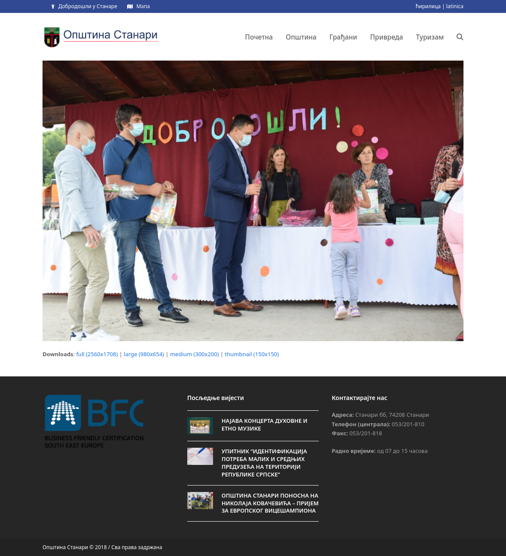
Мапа (142, 6)
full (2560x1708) (97, 354)
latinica (454, 6)
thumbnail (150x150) (252, 354)
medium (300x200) (194, 354)
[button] (460, 37)
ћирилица (428, 6)
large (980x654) (144, 354)
